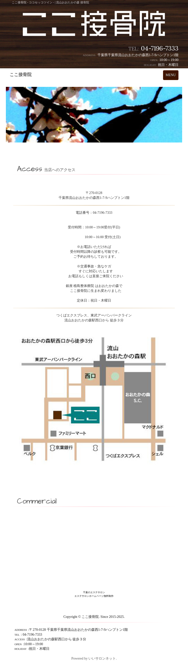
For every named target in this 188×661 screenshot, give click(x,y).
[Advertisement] (94, 530)
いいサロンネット (102, 658)
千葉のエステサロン (94, 592)
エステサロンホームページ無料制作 (94, 596)
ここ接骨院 (21, 74)
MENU (171, 76)
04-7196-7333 (159, 48)
